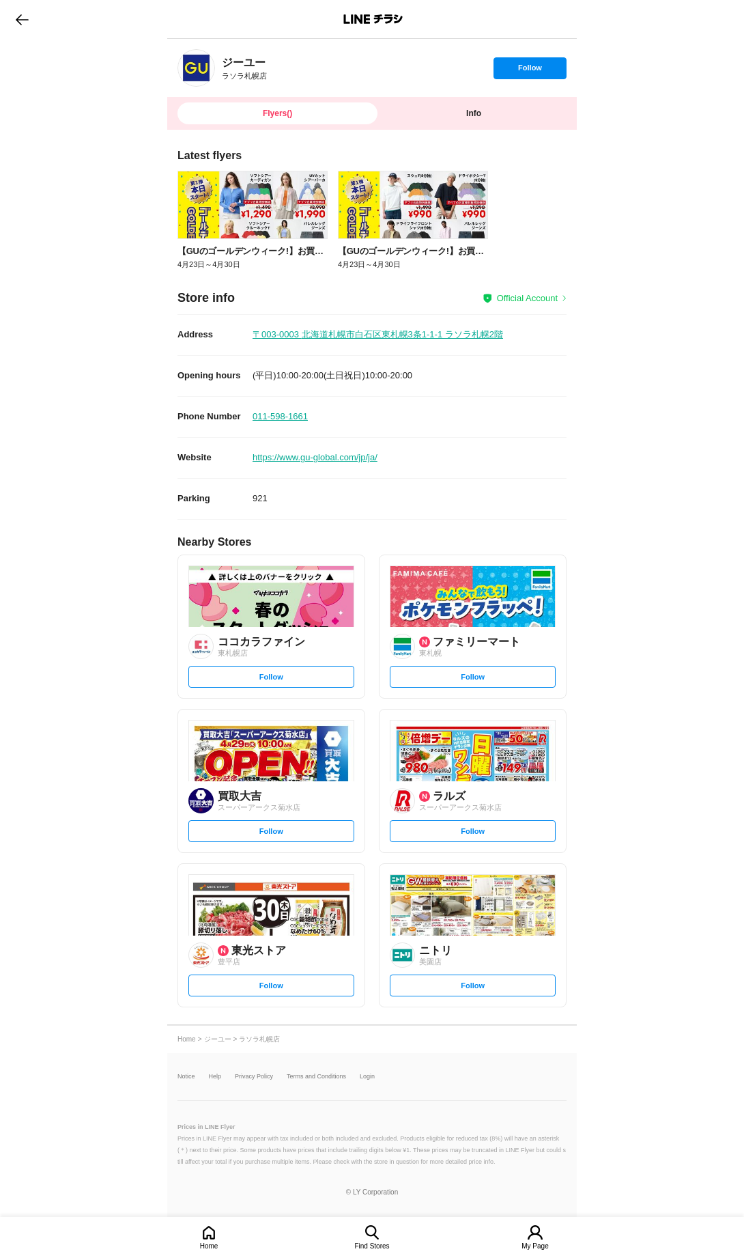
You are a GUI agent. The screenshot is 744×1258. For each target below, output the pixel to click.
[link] (196, 68)
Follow (529, 71)
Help (215, 1077)
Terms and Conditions (316, 1077)
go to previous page (22, 19)
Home (209, 1246)
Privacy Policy (254, 1077)
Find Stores (371, 1246)
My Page (534, 1246)
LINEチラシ (373, 19)
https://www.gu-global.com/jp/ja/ (315, 457)
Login (367, 1077)
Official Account (527, 298)
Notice (186, 1077)
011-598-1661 (280, 416)
